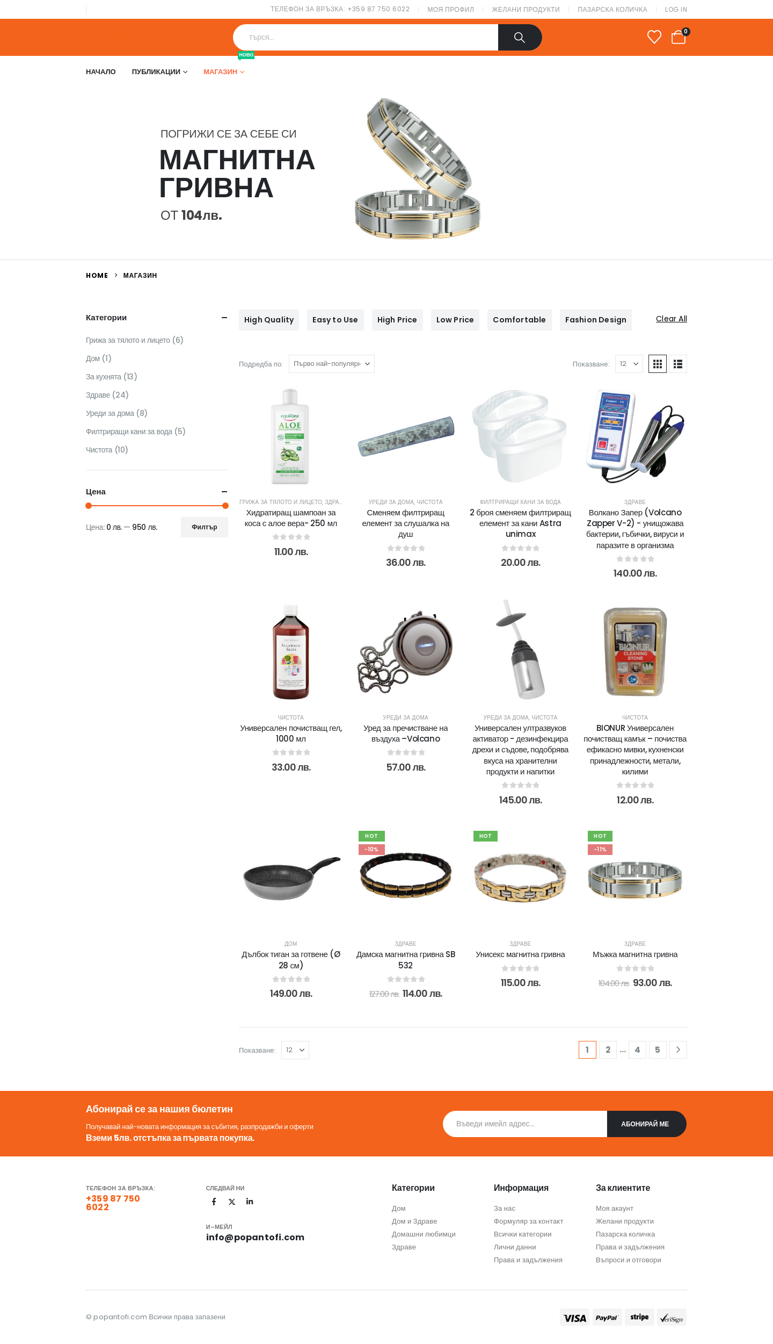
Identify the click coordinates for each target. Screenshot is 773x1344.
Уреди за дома (391, 502)
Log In (676, 9)
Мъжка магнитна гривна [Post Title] (635, 954)
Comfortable (519, 319)
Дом (291, 944)
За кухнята (103, 376)
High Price (397, 319)
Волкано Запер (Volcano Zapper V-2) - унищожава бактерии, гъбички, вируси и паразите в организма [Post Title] (635, 529)
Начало (101, 72)
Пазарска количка (612, 9)
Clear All (671, 318)
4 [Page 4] (637, 1049)
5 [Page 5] (657, 1049)
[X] (232, 1202)
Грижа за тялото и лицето (280, 502)
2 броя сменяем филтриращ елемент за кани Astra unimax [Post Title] (520, 523)
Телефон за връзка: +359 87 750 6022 (340, 8)
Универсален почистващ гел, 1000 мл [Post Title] (290, 733)
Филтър (204, 526)
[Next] (678, 1050)
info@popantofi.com (255, 1237)
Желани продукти (526, 9)
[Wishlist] (654, 37)
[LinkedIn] (250, 1202)
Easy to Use (335, 319)
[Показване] (629, 364)
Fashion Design (596, 319)
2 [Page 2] (608, 1049)
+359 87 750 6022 (113, 1202)
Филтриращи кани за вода (520, 502)
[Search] (520, 37)
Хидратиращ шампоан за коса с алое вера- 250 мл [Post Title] (291, 518)
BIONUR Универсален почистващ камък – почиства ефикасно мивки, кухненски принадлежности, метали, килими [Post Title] (635, 749)
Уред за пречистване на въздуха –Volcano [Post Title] (405, 733)
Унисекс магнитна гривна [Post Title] (520, 954)
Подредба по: (261, 364)
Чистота (430, 502)
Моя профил (450, 9)
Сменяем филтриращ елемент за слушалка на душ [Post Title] (405, 523)
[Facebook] (214, 1202)
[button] (657, 364)
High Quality (269, 319)
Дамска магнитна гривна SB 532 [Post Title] (405, 959)
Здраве (335, 502)
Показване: (591, 364)
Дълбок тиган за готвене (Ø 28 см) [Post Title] (291, 959)
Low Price (455, 319)
